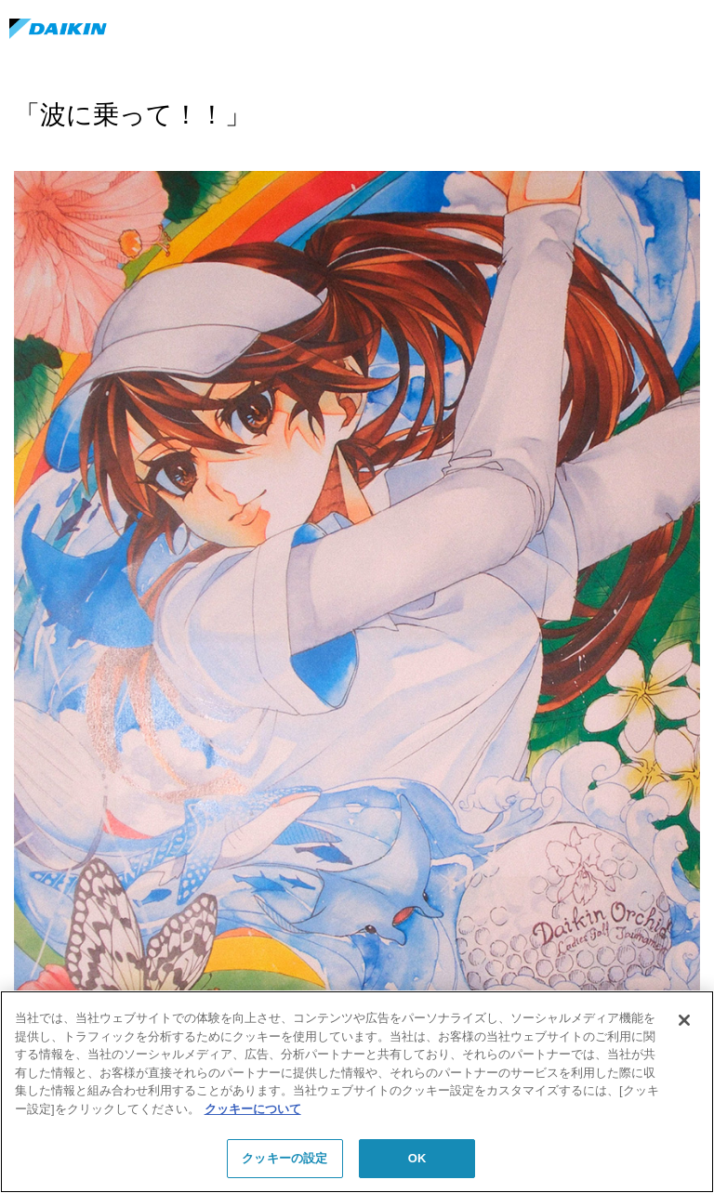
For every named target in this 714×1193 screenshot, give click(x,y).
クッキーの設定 (284, 1158)
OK (417, 1158)
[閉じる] (684, 1020)
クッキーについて (253, 1109)
